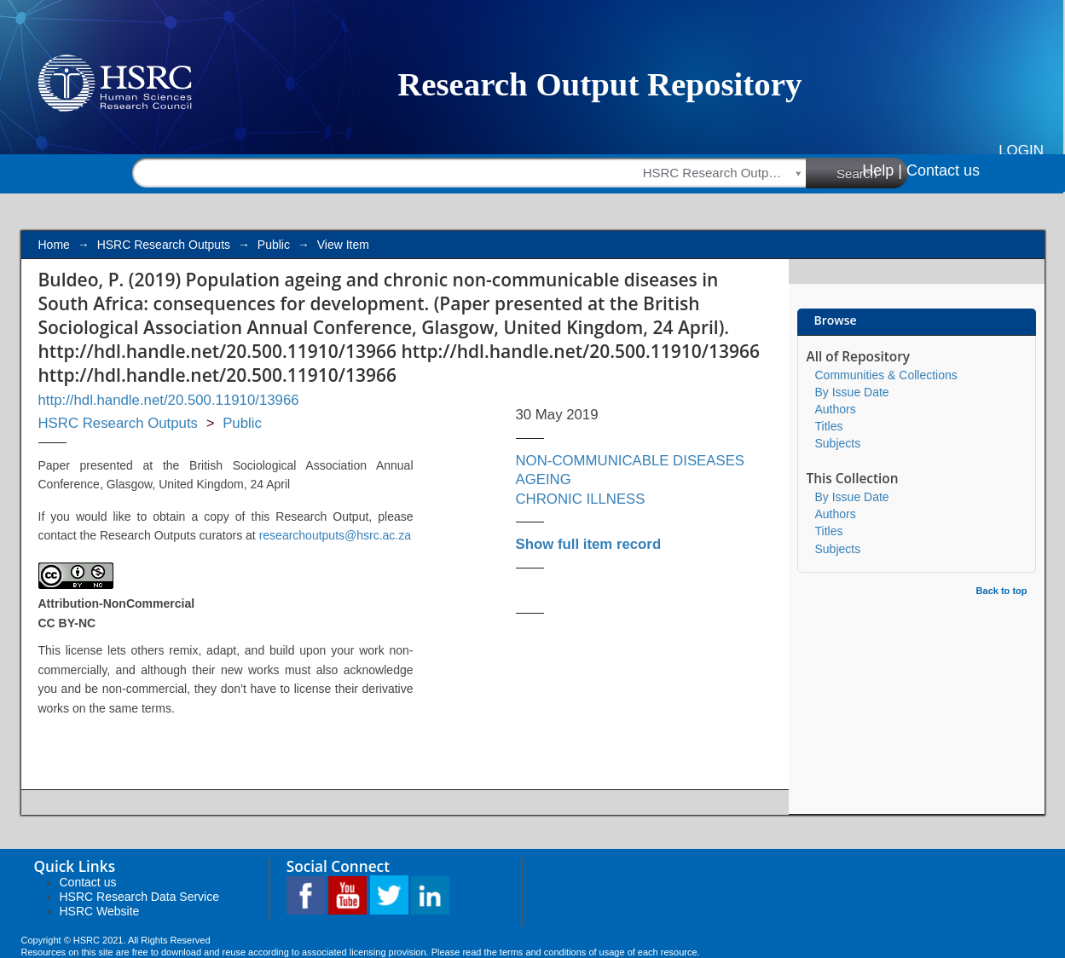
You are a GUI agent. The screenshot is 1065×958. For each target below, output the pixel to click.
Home (54, 244)
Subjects (838, 443)
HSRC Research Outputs (163, 244)
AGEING (543, 479)
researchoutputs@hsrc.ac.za (335, 535)
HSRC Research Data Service (140, 896)
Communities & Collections (886, 375)
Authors (835, 409)
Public (274, 244)
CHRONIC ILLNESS (580, 499)
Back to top (1001, 591)
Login (1021, 150)
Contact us (943, 170)
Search (872, 172)
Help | (882, 170)
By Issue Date (852, 392)
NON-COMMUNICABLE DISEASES (630, 461)
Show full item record (589, 544)
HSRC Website (100, 911)
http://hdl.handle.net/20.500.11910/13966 (168, 400)
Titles (829, 426)
